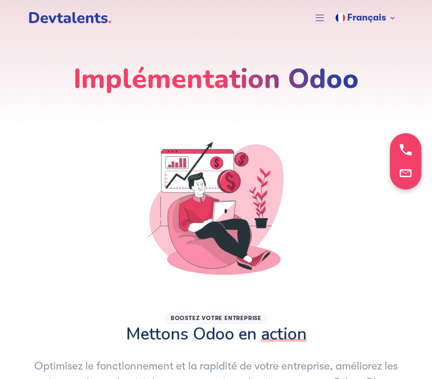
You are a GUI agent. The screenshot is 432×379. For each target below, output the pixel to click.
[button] (319, 18)
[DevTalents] (70, 18)
